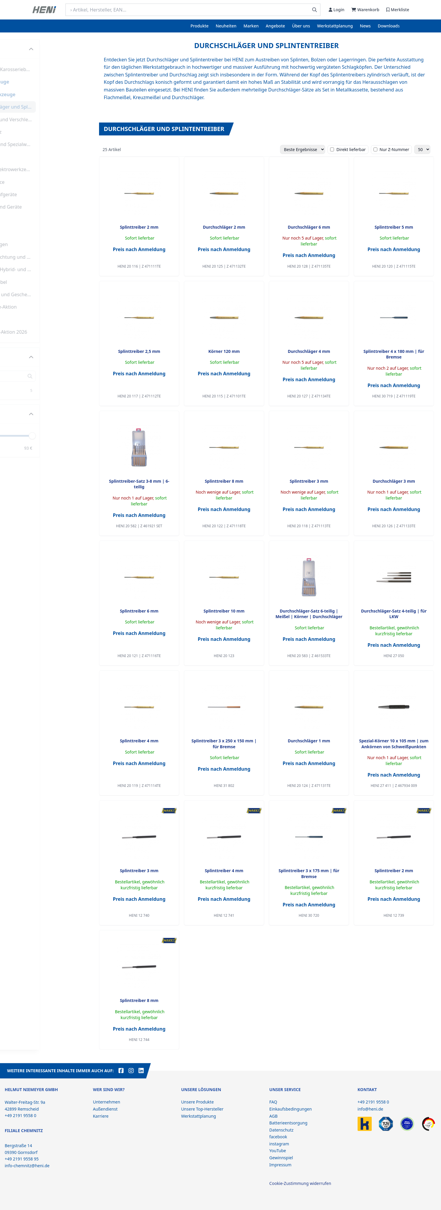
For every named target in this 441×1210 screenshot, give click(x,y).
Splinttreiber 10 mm (224, 611)
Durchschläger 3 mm (394, 481)
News (365, 26)
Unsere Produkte (197, 1102)
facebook (278, 1136)
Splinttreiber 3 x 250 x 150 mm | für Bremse (224, 743)
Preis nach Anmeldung (139, 249)
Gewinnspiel (281, 1157)
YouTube (277, 1150)
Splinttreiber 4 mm (139, 741)
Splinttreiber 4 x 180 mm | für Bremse (393, 354)
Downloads (389, 26)
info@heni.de (370, 1109)
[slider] (84, 435)
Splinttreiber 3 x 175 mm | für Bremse (309, 873)
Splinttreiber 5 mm (394, 227)
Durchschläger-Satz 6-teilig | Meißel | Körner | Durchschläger (308, 613)
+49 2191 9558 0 (373, 1102)
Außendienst (105, 1109)
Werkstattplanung (335, 26)
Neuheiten (226, 26)
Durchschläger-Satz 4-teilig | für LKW (394, 613)
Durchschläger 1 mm (309, 741)
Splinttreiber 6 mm (139, 611)
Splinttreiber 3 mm (309, 481)
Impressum (280, 1165)
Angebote (275, 26)
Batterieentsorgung (288, 1123)
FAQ (273, 1102)
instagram (279, 1144)
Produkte (199, 26)
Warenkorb (365, 9)
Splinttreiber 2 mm (139, 227)
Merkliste (397, 9)
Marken (251, 26)
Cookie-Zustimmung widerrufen (300, 1183)
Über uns (301, 26)
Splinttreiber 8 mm (224, 481)
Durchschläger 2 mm (224, 227)
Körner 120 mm (224, 351)
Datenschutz (281, 1130)
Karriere (100, 1116)
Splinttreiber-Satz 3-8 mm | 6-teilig (139, 483)
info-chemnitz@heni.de (27, 1165)
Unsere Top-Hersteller (202, 1109)
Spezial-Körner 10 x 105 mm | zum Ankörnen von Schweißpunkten (394, 743)
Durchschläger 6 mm (309, 227)
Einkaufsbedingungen (290, 1109)
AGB (273, 1116)
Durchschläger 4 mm (309, 351)
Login (336, 9)
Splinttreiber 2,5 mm (139, 351)
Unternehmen (106, 1102)
